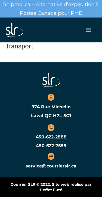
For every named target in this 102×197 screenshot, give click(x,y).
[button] (88, 30)
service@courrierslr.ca (51, 166)
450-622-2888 (51, 137)
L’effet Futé (51, 189)
